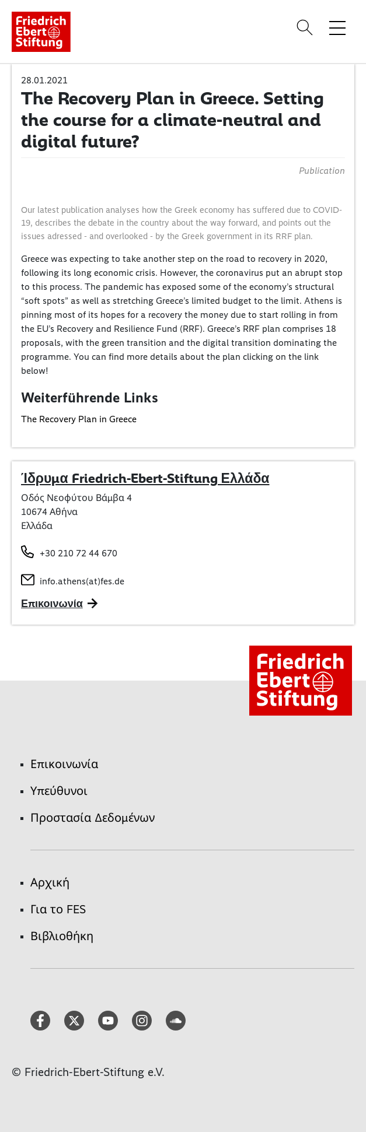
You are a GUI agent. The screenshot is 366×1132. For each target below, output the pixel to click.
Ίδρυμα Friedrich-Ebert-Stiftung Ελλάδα (145, 478)
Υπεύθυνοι (59, 791)
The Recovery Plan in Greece (79, 419)
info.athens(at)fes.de (82, 581)
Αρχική (49, 882)
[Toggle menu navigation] (337, 27)
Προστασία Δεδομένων (92, 818)
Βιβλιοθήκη (61, 936)
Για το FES (58, 909)
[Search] (306, 27)
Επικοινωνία (64, 764)
